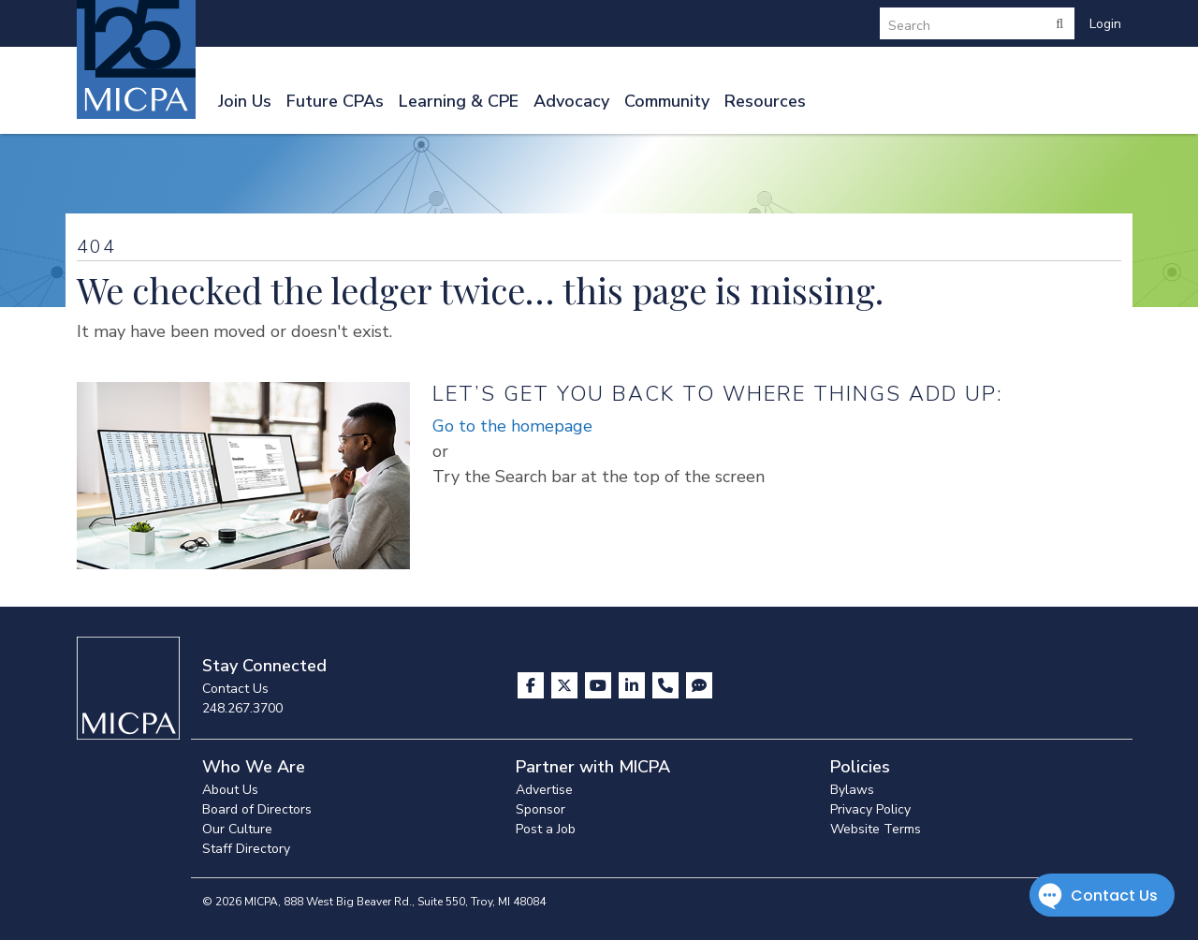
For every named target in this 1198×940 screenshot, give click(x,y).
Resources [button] (765, 101)
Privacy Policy (870, 809)
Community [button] (666, 101)
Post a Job (546, 829)
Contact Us (235, 689)
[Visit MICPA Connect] (699, 685)
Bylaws (852, 790)
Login (1105, 24)
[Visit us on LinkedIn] (633, 685)
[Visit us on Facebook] (532, 685)
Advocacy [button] (571, 101)
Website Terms (875, 829)
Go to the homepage (512, 426)
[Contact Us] (667, 685)
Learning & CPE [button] (459, 101)
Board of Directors (257, 809)
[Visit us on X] (566, 685)
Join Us (244, 101)
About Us (230, 790)
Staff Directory (246, 849)
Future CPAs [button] (335, 101)
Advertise (544, 790)
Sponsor (540, 809)
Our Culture (237, 829)
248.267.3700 (242, 708)
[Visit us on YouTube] (600, 685)
